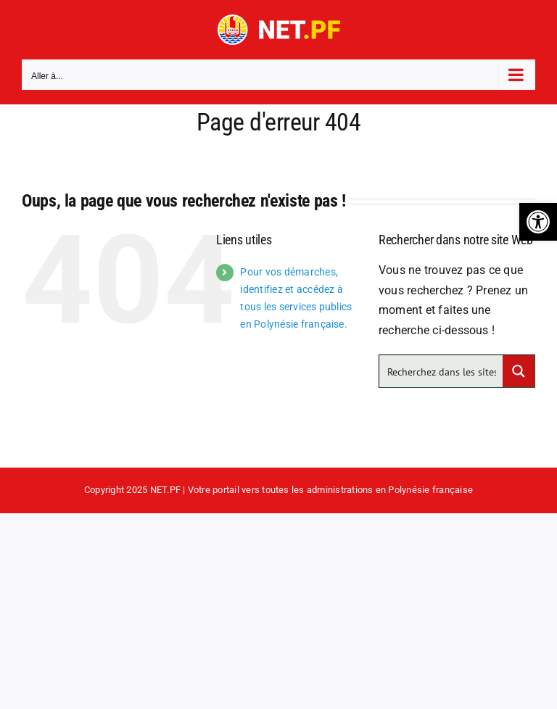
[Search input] (441, 371)
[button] (538, 222)
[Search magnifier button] (519, 371)
